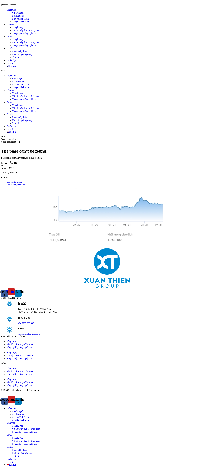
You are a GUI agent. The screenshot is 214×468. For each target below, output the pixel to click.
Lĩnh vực (11, 24)
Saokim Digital (46, 390)
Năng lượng (17, 27)
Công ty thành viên (20, 21)
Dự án (9, 36)
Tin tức (10, 48)
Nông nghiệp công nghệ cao (24, 33)
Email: (21, 328)
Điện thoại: (24, 318)
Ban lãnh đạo (18, 16)
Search (4, 139)
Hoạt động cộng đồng (22, 54)
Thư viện (16, 57)
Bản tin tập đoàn (19, 51)
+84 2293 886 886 (26, 323)
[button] (107, 70)
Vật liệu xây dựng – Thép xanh (26, 30)
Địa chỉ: (22, 303)
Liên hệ (10, 63)
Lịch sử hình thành (20, 19)
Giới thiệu (11, 10)
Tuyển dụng (12, 60)
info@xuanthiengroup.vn (29, 334)
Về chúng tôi (18, 13)
